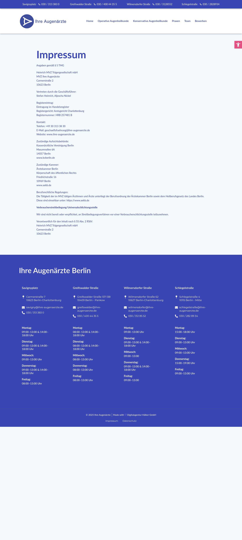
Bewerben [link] (201, 20)
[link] (238, 44)
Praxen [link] (176, 20)
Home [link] (89, 20)
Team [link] (187, 20)
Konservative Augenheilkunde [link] (150, 20)
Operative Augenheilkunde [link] (113, 20)
